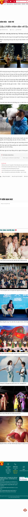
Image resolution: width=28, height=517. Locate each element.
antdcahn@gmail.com (24, 470)
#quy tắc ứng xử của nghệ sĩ (17, 176)
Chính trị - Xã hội (17, 4)
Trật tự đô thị (10, 4)
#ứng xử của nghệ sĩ (6, 176)
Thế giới (23, 4)
